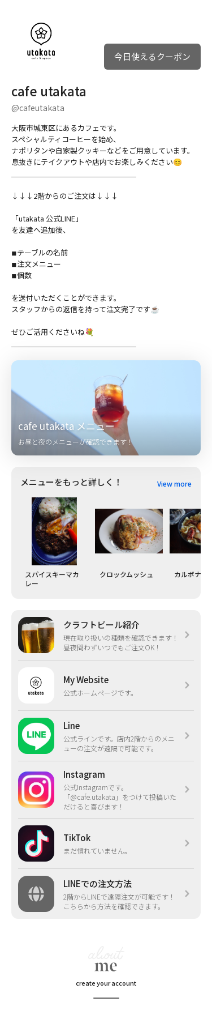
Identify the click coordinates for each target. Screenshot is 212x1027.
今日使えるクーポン (152, 56)
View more (174, 483)
